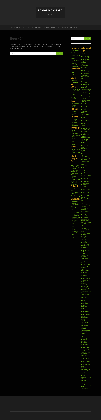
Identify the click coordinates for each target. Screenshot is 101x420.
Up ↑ (90, 413)
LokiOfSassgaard (50, 10)
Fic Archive (28, 27)
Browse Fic (19, 27)
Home (11, 27)
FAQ (59, 27)
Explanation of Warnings (69, 27)
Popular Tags (37, 27)
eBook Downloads (49, 27)
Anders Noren (83, 413)
